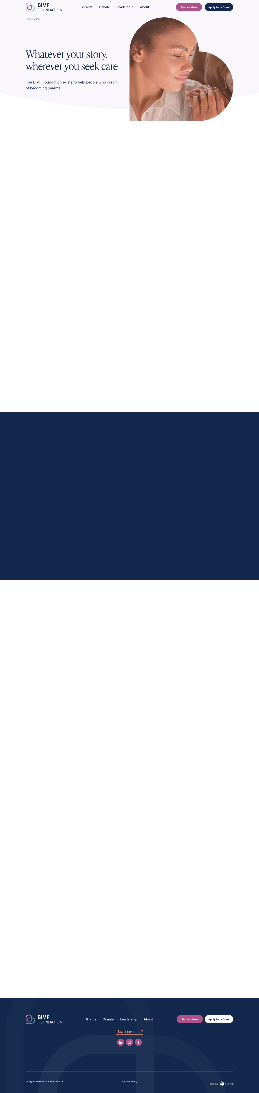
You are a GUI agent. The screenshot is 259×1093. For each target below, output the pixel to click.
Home (28, 19)
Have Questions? (129, 1031)
